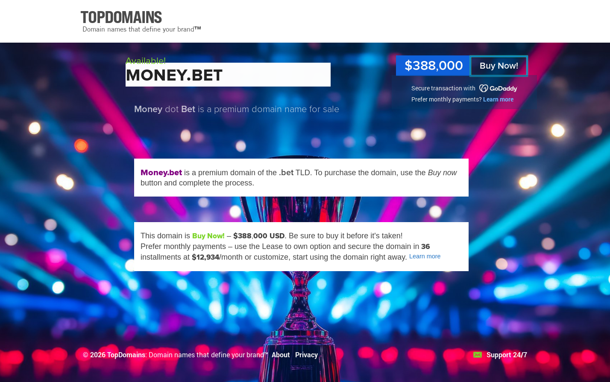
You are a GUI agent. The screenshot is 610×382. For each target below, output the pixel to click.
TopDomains (126, 354)
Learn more (498, 99)
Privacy (306, 354)
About (281, 354)
